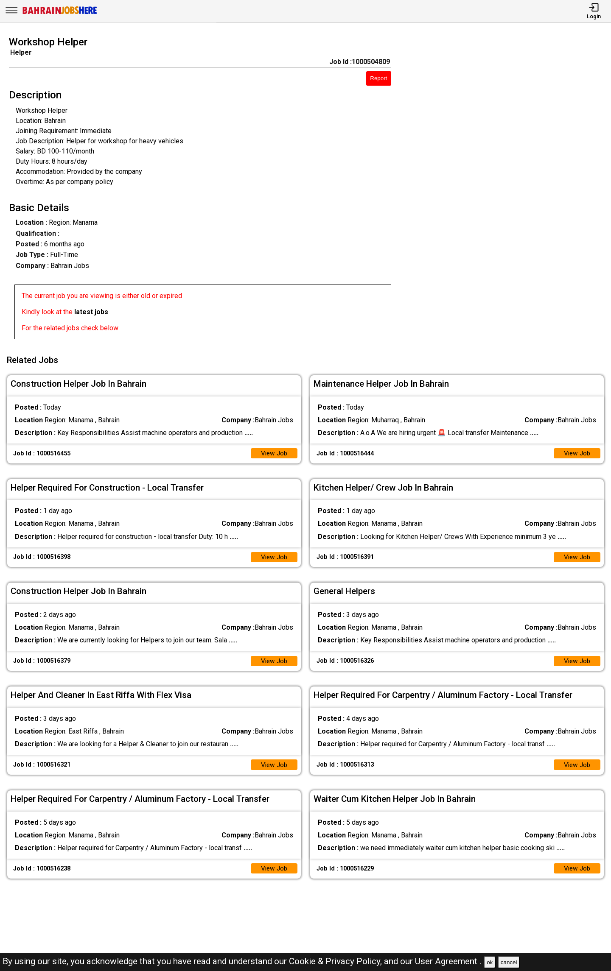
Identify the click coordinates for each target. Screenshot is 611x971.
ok (490, 962)
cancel (509, 962)
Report (378, 78)
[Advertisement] (509, 190)
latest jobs (91, 312)
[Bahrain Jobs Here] (60, 13)
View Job (273, 450)
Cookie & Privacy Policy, (336, 961)
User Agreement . (448, 961)
